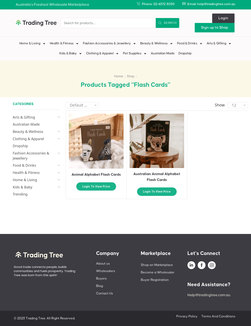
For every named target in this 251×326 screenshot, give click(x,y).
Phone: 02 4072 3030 (158, 4)
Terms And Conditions (218, 316)
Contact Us (104, 293)
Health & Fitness (64, 43)
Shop (130, 76)
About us (103, 263)
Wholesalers (105, 271)
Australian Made (163, 53)
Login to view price (96, 186)
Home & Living (32, 43)
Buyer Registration (155, 280)
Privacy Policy (186, 316)
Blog (99, 286)
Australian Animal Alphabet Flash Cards (156, 177)
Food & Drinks (190, 43)
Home (118, 76)
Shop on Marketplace (157, 265)
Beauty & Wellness (156, 43)
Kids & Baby (70, 53)
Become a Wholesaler (158, 272)
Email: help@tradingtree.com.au (211, 4)
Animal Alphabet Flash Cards (96, 174)
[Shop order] (82, 105)
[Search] (167, 23)
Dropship (185, 53)
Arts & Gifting (219, 43)
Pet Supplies (135, 53)
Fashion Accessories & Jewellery (109, 43)
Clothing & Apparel (102, 53)
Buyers (101, 278)
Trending (20, 194)
